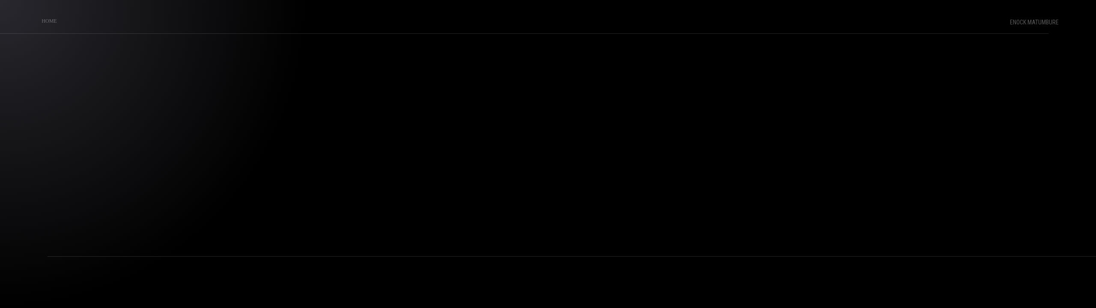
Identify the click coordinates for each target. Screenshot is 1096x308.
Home (46, 19)
